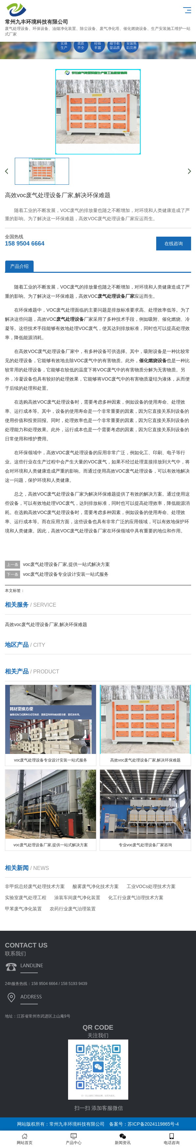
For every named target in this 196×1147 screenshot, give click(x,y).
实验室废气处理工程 (25, 897)
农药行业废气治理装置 (73, 908)
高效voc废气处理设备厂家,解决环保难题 (46, 624)
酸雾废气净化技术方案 (96, 886)
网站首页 (24, 1139)
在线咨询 (173, 243)
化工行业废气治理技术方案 (135, 897)
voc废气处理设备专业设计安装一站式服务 (66, 574)
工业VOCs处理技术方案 (151, 886)
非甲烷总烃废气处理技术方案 (35, 886)
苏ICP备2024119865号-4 (153, 1124)
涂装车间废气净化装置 (77, 897)
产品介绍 (19, 266)
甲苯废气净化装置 (23, 908)
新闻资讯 (122, 1139)
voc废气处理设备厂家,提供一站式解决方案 (66, 564)
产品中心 (73, 1139)
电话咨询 (171, 1139)
